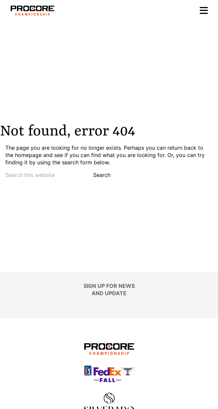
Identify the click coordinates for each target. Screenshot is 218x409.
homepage (28, 155)
